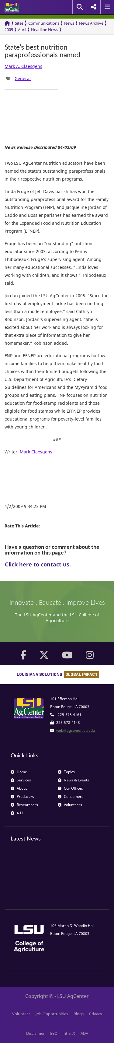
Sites (19, 23)
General (23, 78)
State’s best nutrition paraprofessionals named (42, 51)
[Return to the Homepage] (7, 23)
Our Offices (70, 788)
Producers (22, 796)
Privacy (95, 1014)
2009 (9, 29)
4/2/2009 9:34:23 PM (25, 506)
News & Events (73, 780)
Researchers (24, 804)
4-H (17, 813)
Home (19, 771)
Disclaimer (35, 1033)
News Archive (91, 23)
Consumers (70, 796)
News (69, 23)
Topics (66, 771)
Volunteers (70, 804)
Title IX (69, 1033)
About (19, 788)
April (22, 29)
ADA (84, 1033)
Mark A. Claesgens (23, 66)
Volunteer (21, 1014)
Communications (43, 23)
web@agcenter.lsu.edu (75, 730)
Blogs (79, 1014)
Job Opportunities (52, 1014)
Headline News (44, 29)
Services (21, 780)
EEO (53, 1033)
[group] (18, 78)
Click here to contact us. (38, 564)
